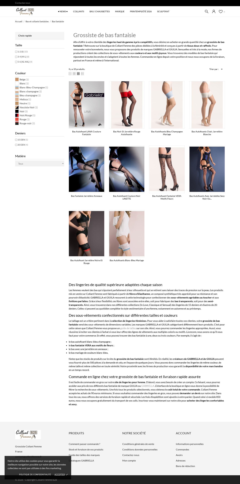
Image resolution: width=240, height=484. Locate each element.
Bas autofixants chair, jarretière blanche (207, 133)
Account (183, 433)
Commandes (182, 449)
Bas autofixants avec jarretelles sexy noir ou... (207, 197)
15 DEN (23, 139)
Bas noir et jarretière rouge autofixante (126, 133)
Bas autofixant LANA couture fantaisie (86, 133)
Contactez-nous (22, 3)
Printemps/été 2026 (142, 10)
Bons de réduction (185, 466)
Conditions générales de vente (138, 443)
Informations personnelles (190, 443)
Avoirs (179, 454)
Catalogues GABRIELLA (81, 460)
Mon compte (129, 460)
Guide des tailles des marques (84, 454)
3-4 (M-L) (23, 56)
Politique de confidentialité (35, 474)
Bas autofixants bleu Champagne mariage (167, 133)
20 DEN (23, 144)
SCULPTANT (163, 11)
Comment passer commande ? (84, 443)
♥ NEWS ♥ (63, 11)
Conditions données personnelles (140, 449)
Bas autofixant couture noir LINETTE (126, 197)
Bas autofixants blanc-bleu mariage (127, 260)
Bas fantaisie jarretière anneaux (86, 196)
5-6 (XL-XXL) (25, 61)
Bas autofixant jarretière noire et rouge (86, 261)
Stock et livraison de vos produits (86, 449)
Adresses (181, 460)
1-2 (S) (23, 51)
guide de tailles (128, 328)
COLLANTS (78, 11)
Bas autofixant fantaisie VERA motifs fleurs (166, 197)
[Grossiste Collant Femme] (32, 11)
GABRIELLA (147, 385)
